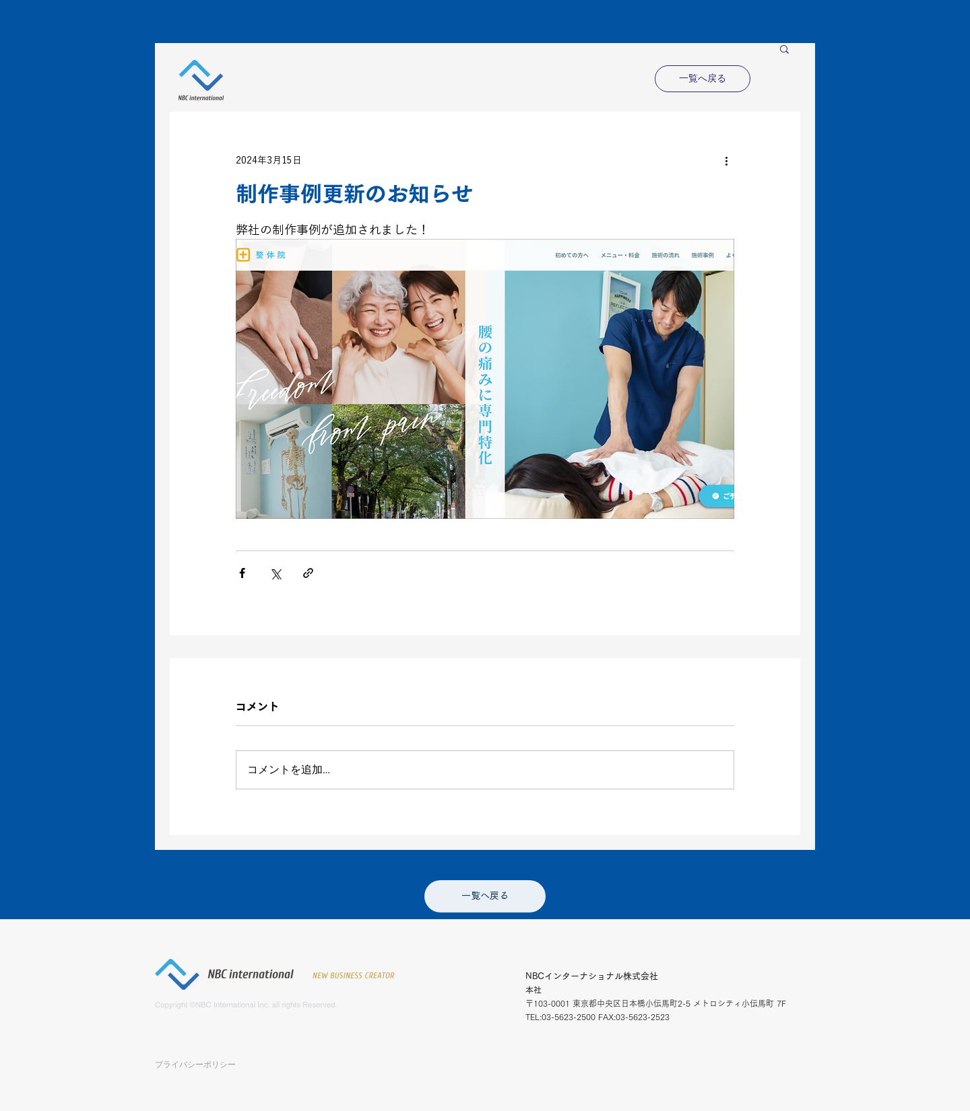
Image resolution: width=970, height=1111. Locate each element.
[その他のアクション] (726, 160)
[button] (784, 48)
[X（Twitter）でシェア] (275, 573)
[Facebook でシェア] (242, 573)
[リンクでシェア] (308, 573)
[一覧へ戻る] (702, 78)
